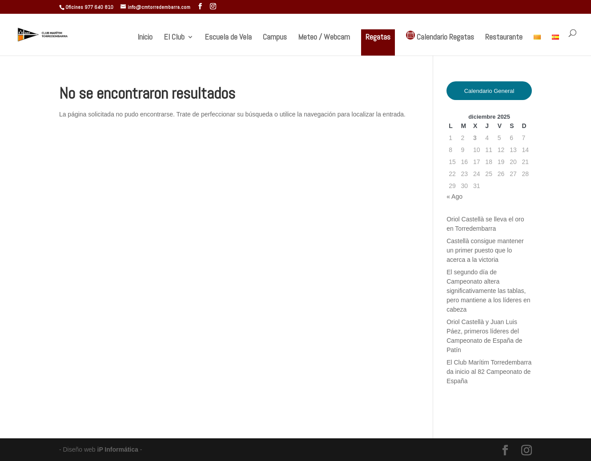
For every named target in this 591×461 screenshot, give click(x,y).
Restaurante (504, 38)
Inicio (145, 38)
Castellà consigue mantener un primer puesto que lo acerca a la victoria (485, 250)
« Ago (454, 196)
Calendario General (489, 91)
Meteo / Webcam (324, 38)
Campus (275, 38)
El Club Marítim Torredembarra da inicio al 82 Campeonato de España (488, 372)
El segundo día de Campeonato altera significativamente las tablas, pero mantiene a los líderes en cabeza (488, 291)
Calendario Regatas (440, 36)
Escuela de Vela (228, 38)
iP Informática (118, 449)
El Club (174, 38)
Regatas (378, 37)
